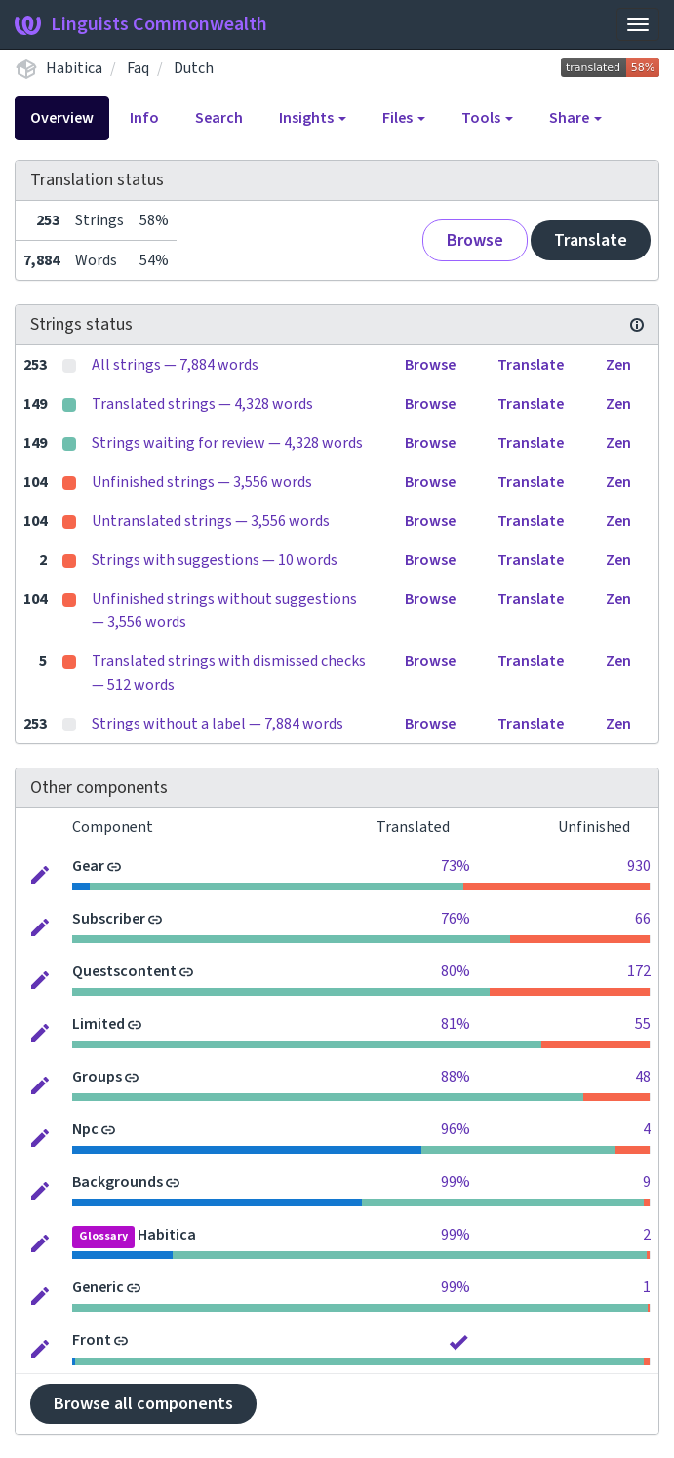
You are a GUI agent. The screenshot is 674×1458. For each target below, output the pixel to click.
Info (144, 118)
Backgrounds (117, 1182)
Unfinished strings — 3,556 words (202, 482)
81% (455, 1024)
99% (455, 1182)
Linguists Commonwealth (141, 24)
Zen (618, 364)
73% (455, 866)
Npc (85, 1129)
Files (403, 118)
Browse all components (143, 1404)
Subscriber (108, 918)
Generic (98, 1287)
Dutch (194, 68)
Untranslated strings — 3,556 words (211, 521)
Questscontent (124, 971)
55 (643, 1024)
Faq (138, 68)
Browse (475, 240)
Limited (98, 1024)
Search (219, 118)
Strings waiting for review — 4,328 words (227, 442)
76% (455, 918)
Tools (487, 118)
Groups (97, 1076)
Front (91, 1340)
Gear (88, 866)
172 (639, 971)
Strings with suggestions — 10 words (214, 560)
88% (455, 1076)
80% (455, 971)
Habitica (74, 68)
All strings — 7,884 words (175, 364)
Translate (590, 240)
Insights (312, 118)
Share (575, 118)
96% (455, 1129)
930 (639, 866)
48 (643, 1076)
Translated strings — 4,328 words (202, 403)
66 (643, 918)
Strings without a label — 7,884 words (217, 723)
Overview (62, 118)
